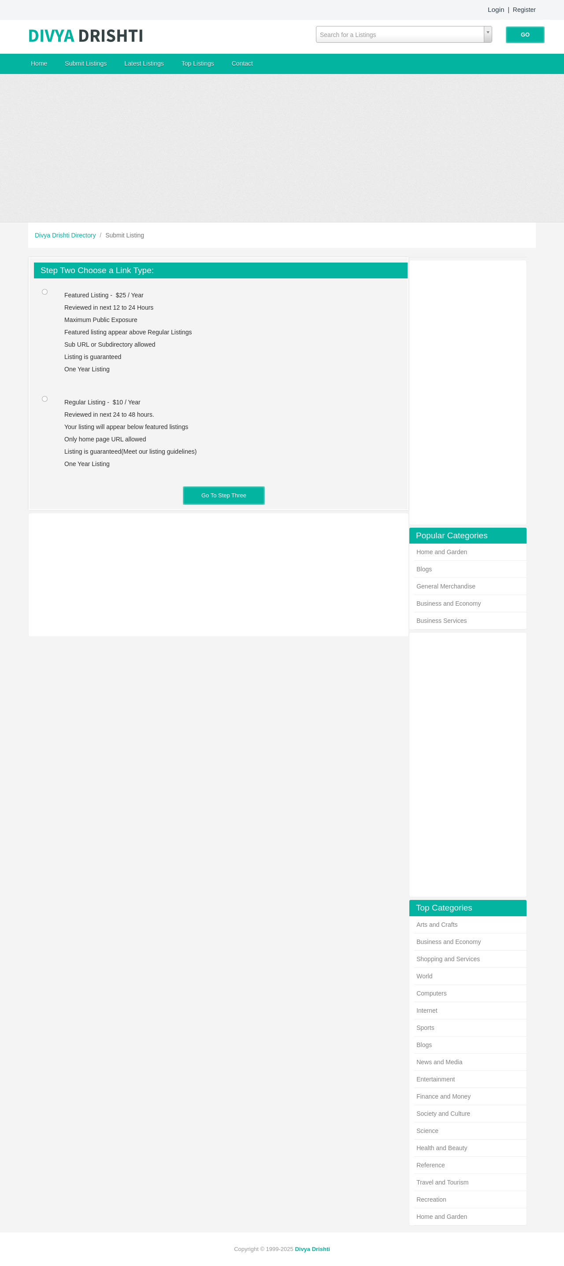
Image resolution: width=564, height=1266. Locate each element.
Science (427, 1130)
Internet (426, 1010)
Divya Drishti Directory (66, 235)
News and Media (439, 1062)
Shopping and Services (448, 958)
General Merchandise (445, 586)
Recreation (431, 1199)
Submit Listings (86, 63)
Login (496, 9)
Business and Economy (448, 603)
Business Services (441, 620)
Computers (431, 993)
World (424, 976)
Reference (430, 1165)
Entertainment (435, 1079)
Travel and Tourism (442, 1182)
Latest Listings (144, 63)
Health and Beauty (441, 1147)
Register (524, 9)
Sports (425, 1027)
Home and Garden (441, 551)
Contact (242, 63)
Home (39, 63)
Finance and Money (443, 1096)
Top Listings (198, 63)
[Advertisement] (282, 148)
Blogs (424, 569)
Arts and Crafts (436, 924)
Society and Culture (443, 1113)
